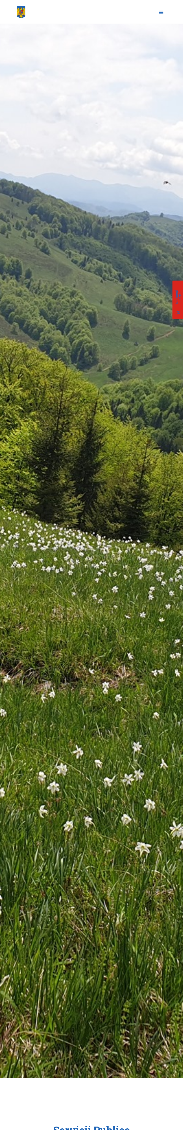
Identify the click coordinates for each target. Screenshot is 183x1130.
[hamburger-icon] (161, 12)
